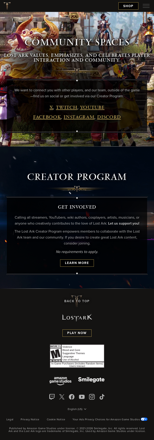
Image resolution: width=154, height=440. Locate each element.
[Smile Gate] (91, 381)
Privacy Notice (30, 419)
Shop (128, 6)
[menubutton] (146, 6)
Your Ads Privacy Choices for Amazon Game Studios (110, 419)
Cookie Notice (56, 419)
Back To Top (77, 301)
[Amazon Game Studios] (60, 381)
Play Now (77, 333)
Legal (10, 419)
